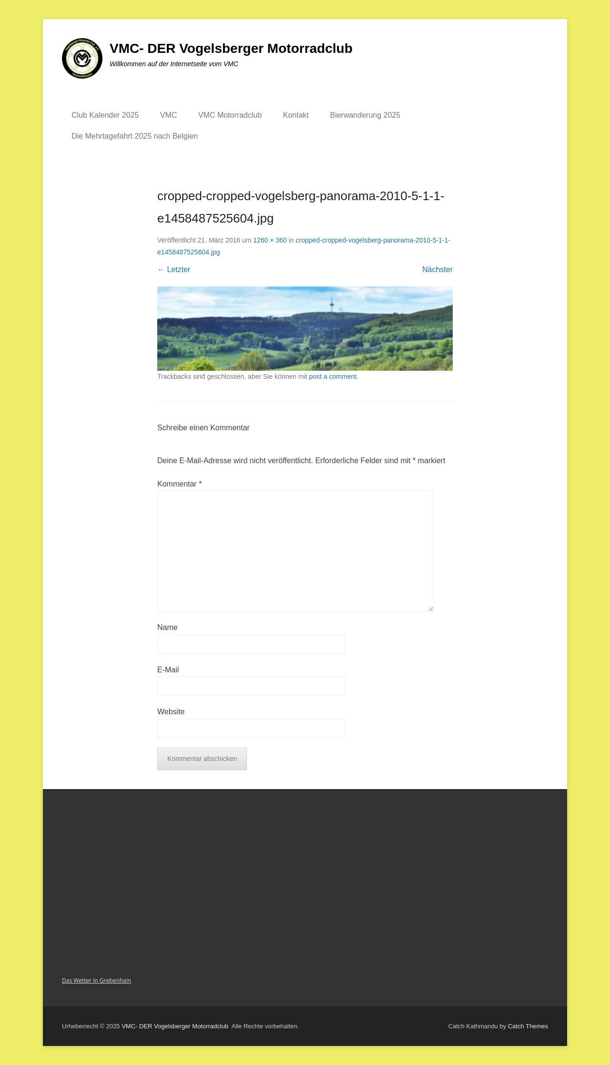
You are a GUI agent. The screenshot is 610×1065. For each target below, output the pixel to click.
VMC (168, 115)
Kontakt (296, 115)
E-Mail (168, 670)
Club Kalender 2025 (105, 115)
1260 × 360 (269, 240)
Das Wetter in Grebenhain (96, 980)
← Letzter (173, 269)
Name (167, 627)
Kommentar (179, 484)
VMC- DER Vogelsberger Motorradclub (231, 48)
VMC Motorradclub (230, 115)
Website (171, 712)
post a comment (333, 376)
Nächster (437, 269)
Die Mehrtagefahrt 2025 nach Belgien (134, 136)
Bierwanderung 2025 (365, 115)
